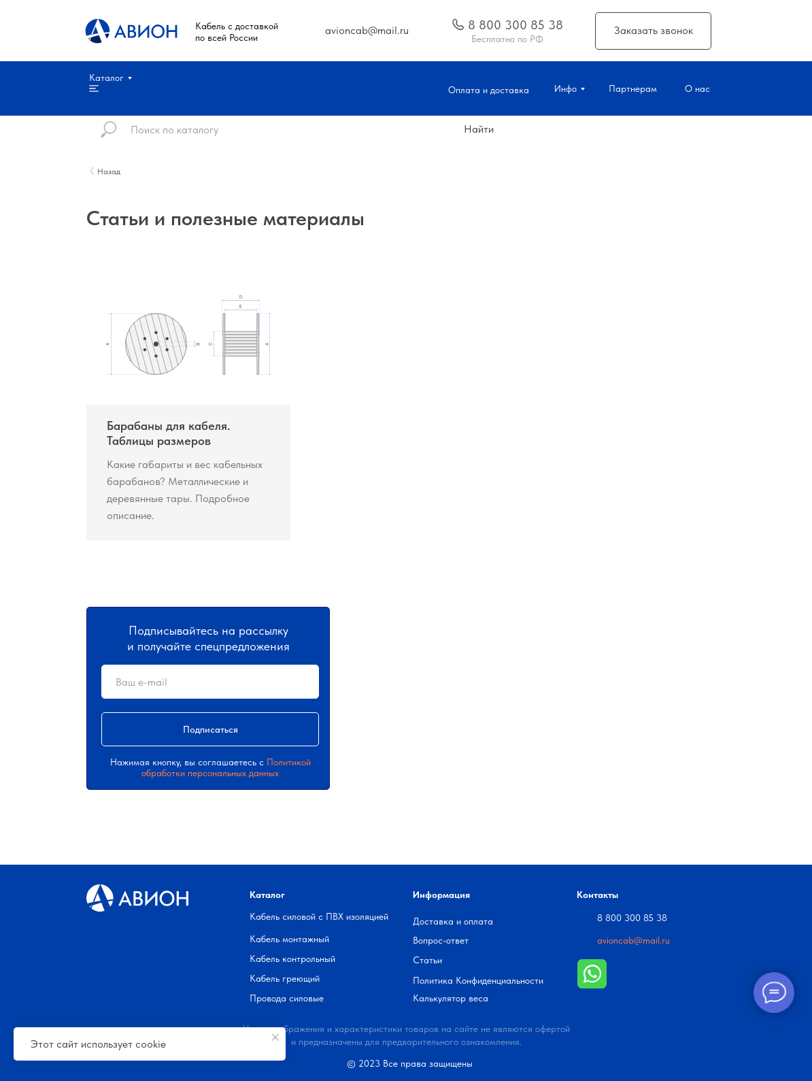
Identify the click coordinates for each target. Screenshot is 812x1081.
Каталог (267, 894)
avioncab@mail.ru (633, 940)
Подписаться (210, 729)
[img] (458, 24)
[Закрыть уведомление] (275, 1037)
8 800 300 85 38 (632, 917)
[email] (210, 682)
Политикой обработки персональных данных (226, 767)
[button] (653, 31)
